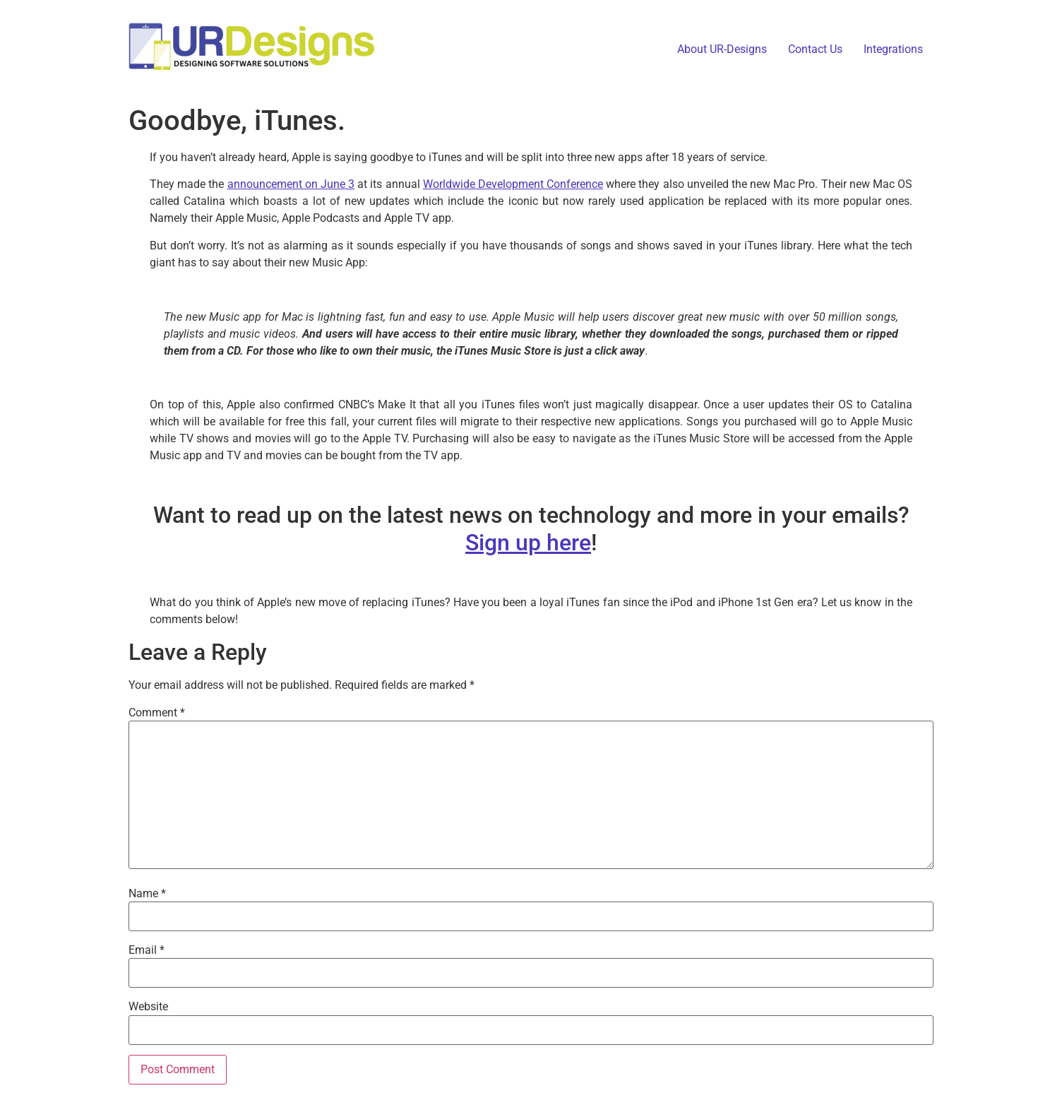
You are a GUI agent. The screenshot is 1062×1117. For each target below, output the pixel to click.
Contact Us (815, 49)
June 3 (337, 184)
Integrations (893, 49)
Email (147, 950)
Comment (157, 713)
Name (147, 893)
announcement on (274, 184)
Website (148, 1006)
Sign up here (528, 542)
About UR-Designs (722, 49)
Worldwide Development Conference (513, 184)
